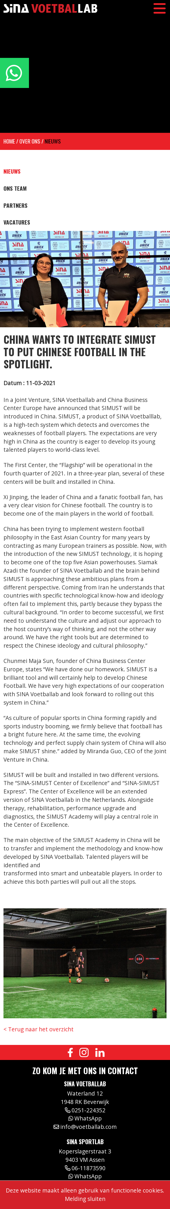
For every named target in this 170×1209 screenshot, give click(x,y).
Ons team (15, 188)
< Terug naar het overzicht (38, 1029)
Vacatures (16, 222)
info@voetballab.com (85, 1127)
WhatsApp (85, 1118)
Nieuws (53, 141)
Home (9, 141)
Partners (15, 205)
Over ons (29, 141)
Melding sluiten (85, 1199)
